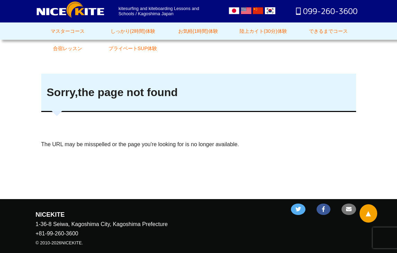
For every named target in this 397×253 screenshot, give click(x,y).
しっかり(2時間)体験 (133, 31)
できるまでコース (328, 31)
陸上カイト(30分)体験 (263, 31)
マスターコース (68, 31)
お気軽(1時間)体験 (198, 31)
